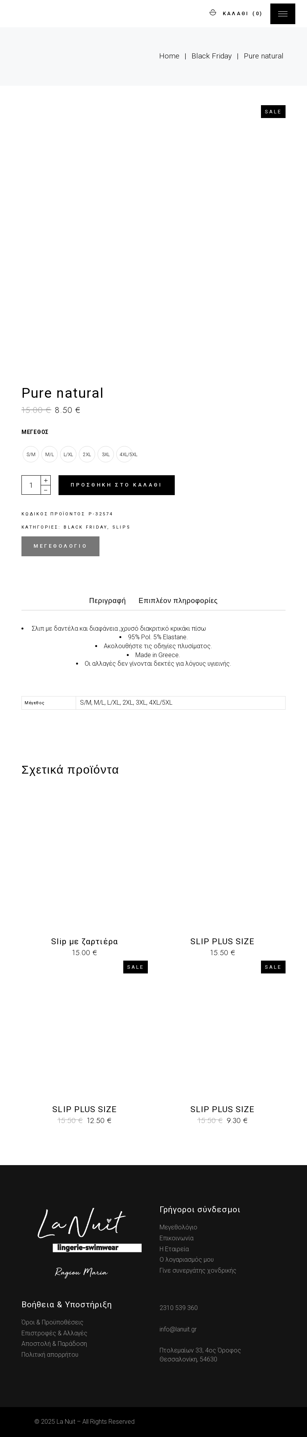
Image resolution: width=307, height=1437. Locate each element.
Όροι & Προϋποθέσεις (52, 1322)
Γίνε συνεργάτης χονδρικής (198, 1270)
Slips (121, 527)
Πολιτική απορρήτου (49, 1354)
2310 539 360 (179, 1308)
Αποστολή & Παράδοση (54, 1343)
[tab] (108, 603)
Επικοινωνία (176, 1238)
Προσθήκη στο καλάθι (116, 485)
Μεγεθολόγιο (60, 546)
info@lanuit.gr (178, 1329)
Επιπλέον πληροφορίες (178, 600)
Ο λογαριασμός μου (187, 1259)
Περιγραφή (107, 600)
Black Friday (85, 527)
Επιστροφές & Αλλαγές (54, 1333)
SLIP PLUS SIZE (222, 941)
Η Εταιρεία (174, 1249)
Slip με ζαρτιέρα (84, 941)
